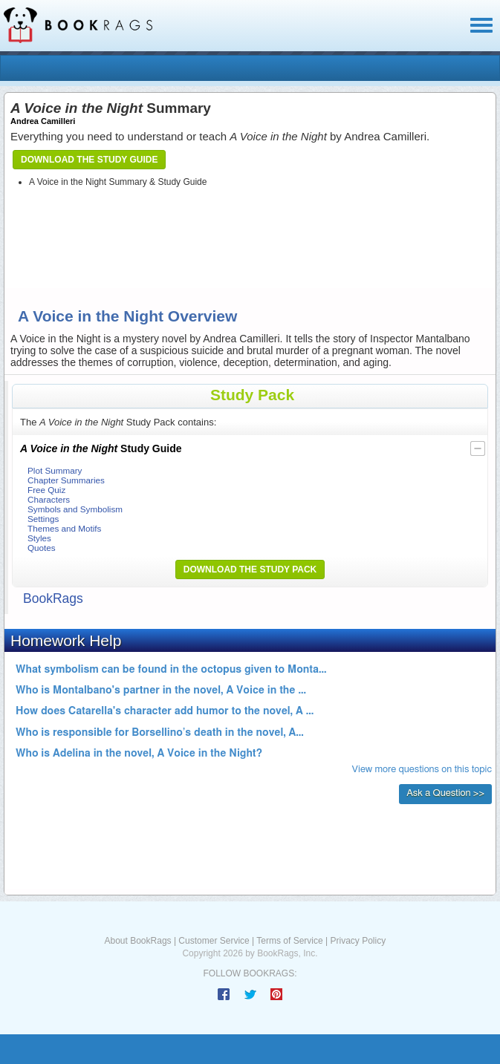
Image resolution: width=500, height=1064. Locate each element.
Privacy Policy (358, 941)
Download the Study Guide (89, 159)
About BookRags (138, 941)
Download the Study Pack (250, 569)
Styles (39, 538)
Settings (43, 518)
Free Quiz (46, 490)
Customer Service (213, 941)
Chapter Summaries (66, 480)
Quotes (41, 547)
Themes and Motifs (64, 528)
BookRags (53, 598)
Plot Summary (54, 470)
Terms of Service (289, 941)
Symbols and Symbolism (75, 509)
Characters (48, 499)
